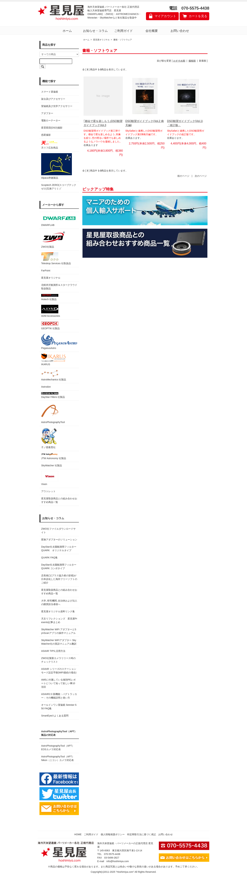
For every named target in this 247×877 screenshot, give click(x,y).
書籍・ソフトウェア (122, 40)
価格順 (192, 60)
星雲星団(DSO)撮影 (51, 127)
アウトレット (48, 491)
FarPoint (45, 270)
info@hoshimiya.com (118, 861)
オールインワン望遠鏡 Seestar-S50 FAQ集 (59, 706)
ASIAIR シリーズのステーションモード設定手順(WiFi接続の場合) (58, 671)
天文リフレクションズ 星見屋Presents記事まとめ (59, 620)
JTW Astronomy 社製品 (53, 456)
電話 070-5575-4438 (189, 8)
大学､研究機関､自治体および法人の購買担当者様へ (59, 602)
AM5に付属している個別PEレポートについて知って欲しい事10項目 (58, 683)
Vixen (49, 478)
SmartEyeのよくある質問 (54, 715)
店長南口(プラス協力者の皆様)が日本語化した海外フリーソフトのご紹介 (59, 579)
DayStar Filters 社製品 (53, 395)
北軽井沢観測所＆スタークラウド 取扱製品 (59, 287)
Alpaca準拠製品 (56, 166)
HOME (77, 834)
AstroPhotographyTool (53, 413)
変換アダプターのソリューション (59, 539)
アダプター (47, 113)
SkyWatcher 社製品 (51, 465)
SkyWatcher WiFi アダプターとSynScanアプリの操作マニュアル (58, 631)
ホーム (67, 31)
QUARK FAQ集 (49, 557)
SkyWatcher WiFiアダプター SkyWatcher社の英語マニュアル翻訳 (59, 642)
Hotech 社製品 (49, 297)
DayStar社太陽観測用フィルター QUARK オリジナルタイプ (59, 548)
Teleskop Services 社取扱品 (56, 258)
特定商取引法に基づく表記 (141, 834)
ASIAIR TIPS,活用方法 (53, 651)
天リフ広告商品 (49, 144)
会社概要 (151, 31)
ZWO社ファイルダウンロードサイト (58, 530)
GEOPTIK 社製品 (50, 325)
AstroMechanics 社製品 (53, 375)
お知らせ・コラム (95, 31)
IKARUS (53, 360)
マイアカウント (165, 16)
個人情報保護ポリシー (113, 834)
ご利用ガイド (123, 31)
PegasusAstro (59, 341)
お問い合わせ (179, 31)
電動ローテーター (50, 120)
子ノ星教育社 (49, 438)
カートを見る (198, 16)
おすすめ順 (179, 60)
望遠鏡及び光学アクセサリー (56, 106)
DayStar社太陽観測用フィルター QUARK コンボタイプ (59, 566)
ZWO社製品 (53, 239)
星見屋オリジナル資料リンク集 (58, 611)
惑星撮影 (46, 134)
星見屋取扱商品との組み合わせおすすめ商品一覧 (59, 591)
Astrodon (46, 386)
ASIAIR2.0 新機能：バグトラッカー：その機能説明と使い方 (59, 696)
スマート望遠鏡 (49, 91)
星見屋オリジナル (50, 277)
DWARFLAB (59, 220)
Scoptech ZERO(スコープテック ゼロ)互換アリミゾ (58, 187)
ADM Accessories (50, 311)
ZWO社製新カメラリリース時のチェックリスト (58, 660)
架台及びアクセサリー (53, 99)
